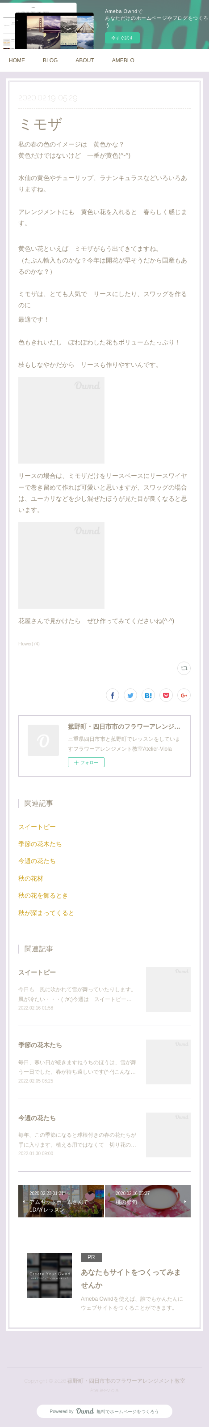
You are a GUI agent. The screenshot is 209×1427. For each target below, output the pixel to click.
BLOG (50, 60)
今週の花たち (37, 860)
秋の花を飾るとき (43, 895)
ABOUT (84, 60)
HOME (17, 60)
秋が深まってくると (46, 912)
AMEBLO (123, 60)
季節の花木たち (40, 843)
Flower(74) (29, 643)
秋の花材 (30, 878)
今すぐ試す (122, 37)
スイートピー (37, 826)
